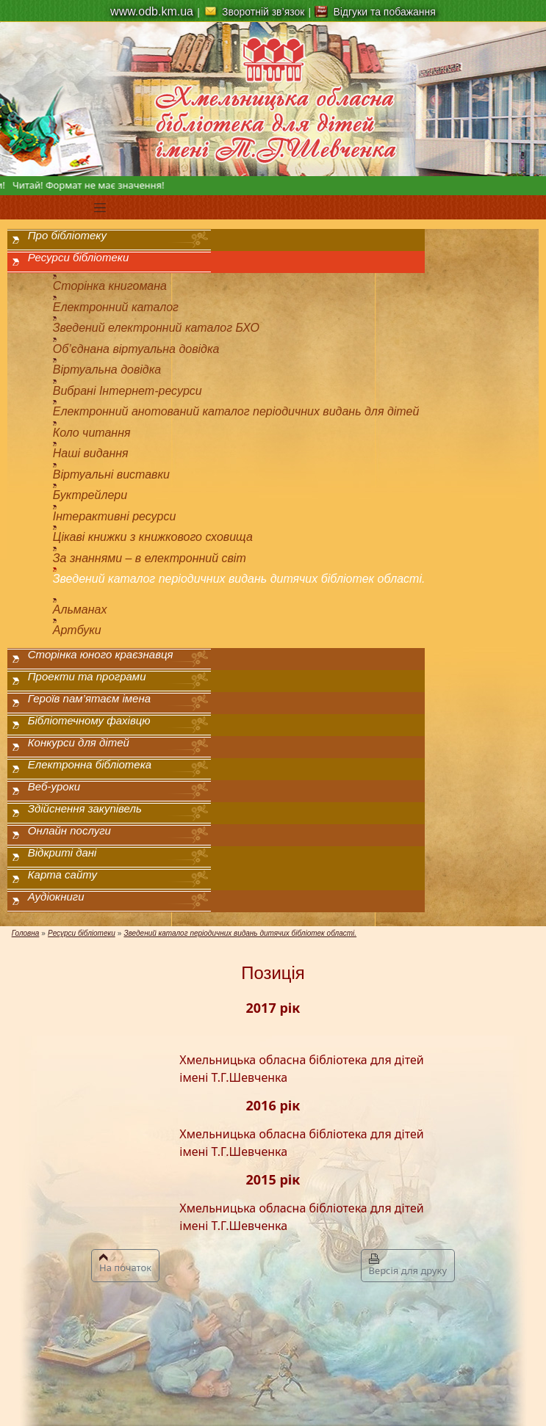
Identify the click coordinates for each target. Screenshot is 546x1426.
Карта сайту (62, 874)
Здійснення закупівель (85, 808)
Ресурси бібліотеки (78, 257)
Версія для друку (408, 1265)
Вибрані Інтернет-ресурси (127, 391)
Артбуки (77, 630)
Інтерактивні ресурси (114, 516)
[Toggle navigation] (100, 207)
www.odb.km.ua (151, 11)
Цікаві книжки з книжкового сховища (153, 537)
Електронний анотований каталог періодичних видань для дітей (236, 411)
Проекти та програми (87, 676)
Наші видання (91, 453)
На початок (125, 1264)
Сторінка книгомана (110, 286)
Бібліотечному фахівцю (89, 720)
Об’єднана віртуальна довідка (136, 349)
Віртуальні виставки (111, 474)
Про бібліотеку (67, 235)
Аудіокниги (56, 896)
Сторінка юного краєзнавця (100, 654)
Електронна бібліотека (89, 764)
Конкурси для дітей (78, 742)
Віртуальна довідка (107, 369)
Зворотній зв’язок (263, 12)
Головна (26, 933)
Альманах (80, 609)
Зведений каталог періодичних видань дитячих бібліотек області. (239, 578)
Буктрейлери (90, 495)
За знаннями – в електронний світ (149, 558)
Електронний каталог (116, 307)
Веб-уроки (54, 786)
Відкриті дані (62, 852)
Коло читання (92, 432)
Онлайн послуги (69, 830)
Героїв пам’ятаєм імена (89, 698)
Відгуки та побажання (384, 12)
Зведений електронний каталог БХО (156, 327)
